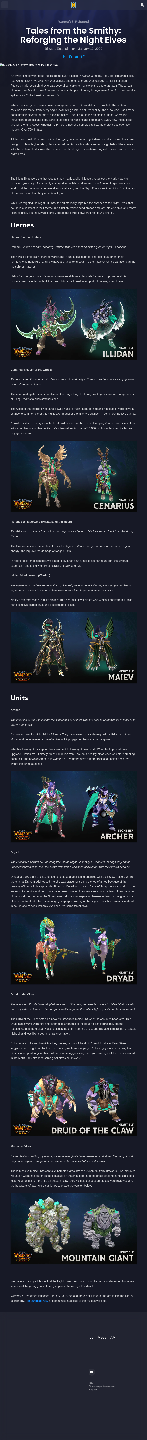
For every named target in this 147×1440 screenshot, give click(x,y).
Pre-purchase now (36, 1300)
